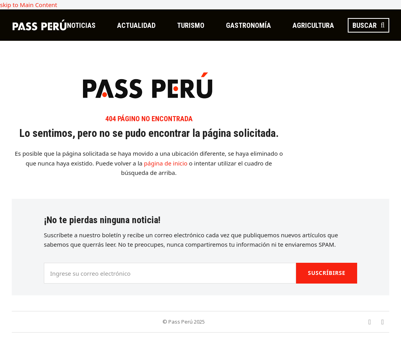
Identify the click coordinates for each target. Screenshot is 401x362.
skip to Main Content (28, 5)
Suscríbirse (326, 273)
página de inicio (166, 163)
